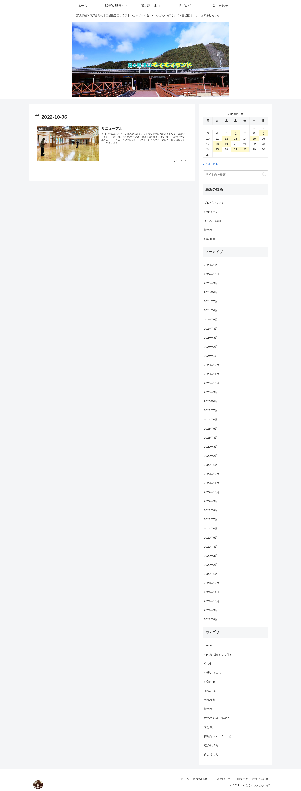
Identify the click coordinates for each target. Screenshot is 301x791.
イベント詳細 (212, 220)
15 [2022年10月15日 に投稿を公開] (254, 138)
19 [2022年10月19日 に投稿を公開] (226, 144)
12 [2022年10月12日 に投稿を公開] (226, 138)
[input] (235, 174)
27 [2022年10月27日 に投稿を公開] (235, 149)
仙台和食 (209, 239)
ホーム (185, 779)
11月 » (216, 164)
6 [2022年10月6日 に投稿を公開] (235, 133)
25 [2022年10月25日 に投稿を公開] (217, 149)
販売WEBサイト (203, 779)
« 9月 (206, 164)
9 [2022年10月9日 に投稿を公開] (263, 133)
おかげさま (211, 211)
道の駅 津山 (225, 779)
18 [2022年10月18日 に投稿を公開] (217, 144)
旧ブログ (242, 779)
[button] (264, 174)
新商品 (208, 230)
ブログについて (214, 202)
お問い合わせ (260, 779)
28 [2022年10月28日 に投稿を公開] (244, 149)
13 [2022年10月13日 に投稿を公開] (235, 138)
